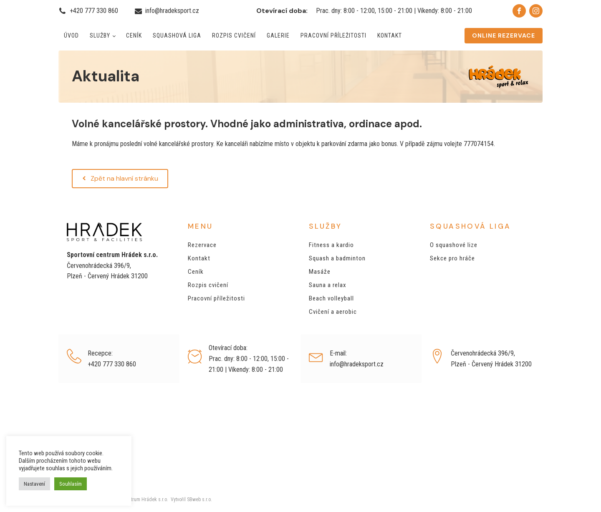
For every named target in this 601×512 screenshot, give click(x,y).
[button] (120, 178)
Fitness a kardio (331, 245)
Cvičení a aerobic (333, 311)
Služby (100, 35)
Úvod (71, 35)
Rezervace (202, 245)
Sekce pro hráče (452, 258)
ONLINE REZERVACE (503, 35)
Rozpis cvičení (234, 35)
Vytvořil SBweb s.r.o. (190, 499)
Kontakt (389, 35)
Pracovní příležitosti (333, 35)
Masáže (320, 271)
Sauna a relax (327, 285)
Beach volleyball (331, 298)
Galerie (278, 35)
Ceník (134, 35)
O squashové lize (453, 245)
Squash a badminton (337, 258)
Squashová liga (177, 35)
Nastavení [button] (34, 484)
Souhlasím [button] (70, 484)
